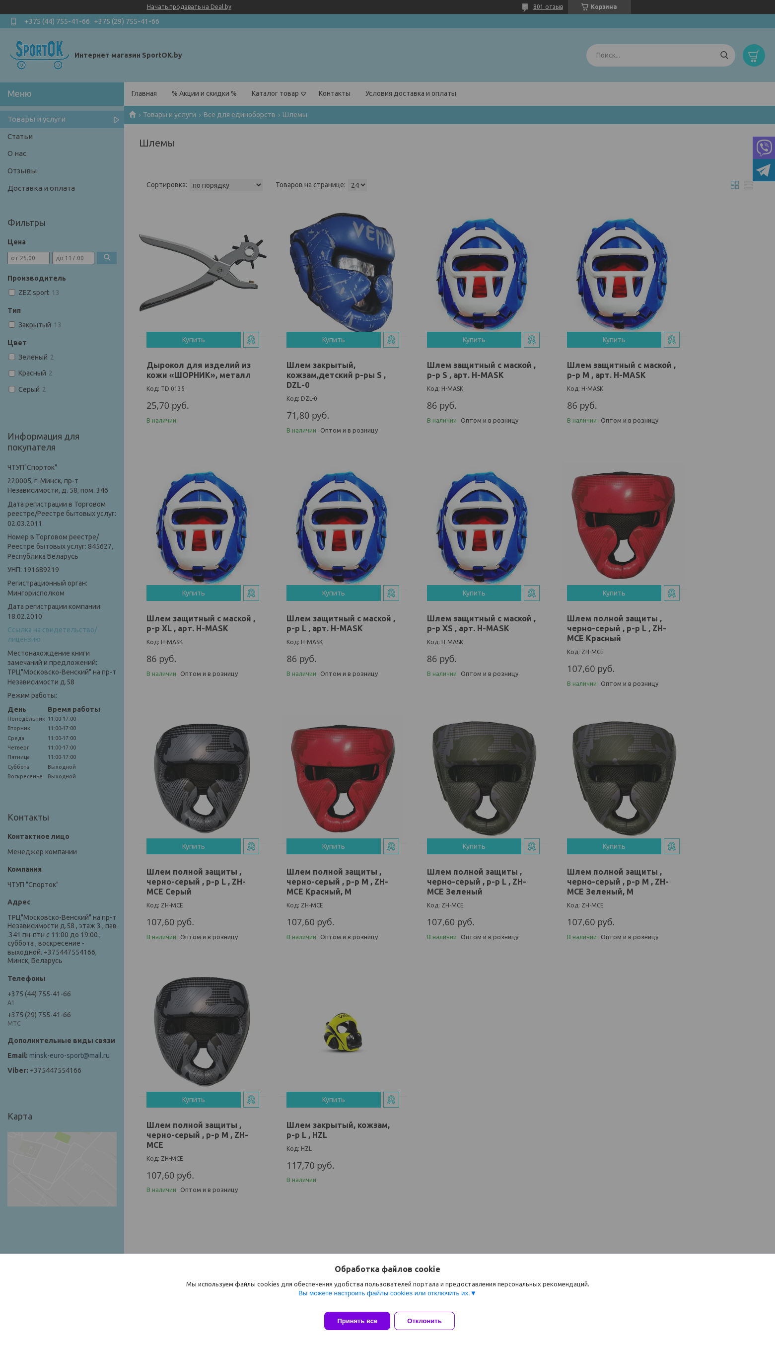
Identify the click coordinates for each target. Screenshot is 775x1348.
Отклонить (430, 1321)
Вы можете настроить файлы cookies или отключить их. (384, 1299)
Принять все (357, 1321)
